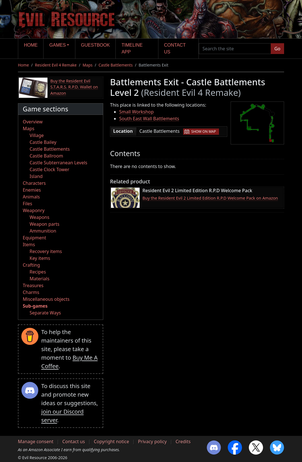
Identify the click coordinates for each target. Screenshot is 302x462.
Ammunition (43, 231)
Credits (183, 441)
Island (36, 176)
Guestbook (95, 45)
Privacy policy (152, 441)
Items (29, 244)
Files (27, 203)
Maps (88, 65)
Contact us (175, 48)
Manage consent (35, 441)
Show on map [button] (203, 131)
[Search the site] (235, 48)
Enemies (32, 190)
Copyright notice (111, 441)
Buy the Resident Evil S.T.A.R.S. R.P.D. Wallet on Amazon (74, 87)
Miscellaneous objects (46, 299)
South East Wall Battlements (149, 118)
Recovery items (46, 251)
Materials (39, 278)
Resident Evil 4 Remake (56, 65)
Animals (31, 197)
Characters (34, 183)
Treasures (33, 285)
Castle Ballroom (46, 156)
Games (57, 45)
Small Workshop (136, 112)
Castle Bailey (43, 142)
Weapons (39, 217)
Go (277, 48)
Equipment (34, 238)
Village (37, 135)
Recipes (38, 272)
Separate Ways (45, 313)
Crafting (31, 265)
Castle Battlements (115, 65)
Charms (31, 292)
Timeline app (132, 48)
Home (31, 45)
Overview (33, 122)
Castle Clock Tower (49, 169)
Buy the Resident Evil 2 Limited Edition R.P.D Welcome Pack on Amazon (210, 198)
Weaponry (34, 210)
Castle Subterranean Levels (58, 162)
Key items (40, 258)
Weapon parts (44, 224)
